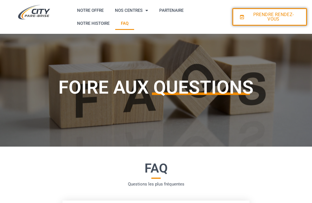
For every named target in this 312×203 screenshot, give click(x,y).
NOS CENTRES (131, 11)
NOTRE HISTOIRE (93, 23)
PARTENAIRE (171, 10)
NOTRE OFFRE (90, 10)
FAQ (124, 23)
